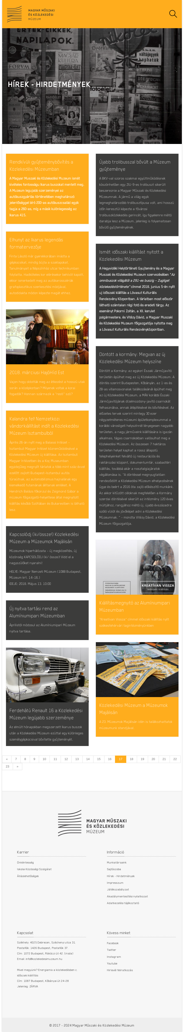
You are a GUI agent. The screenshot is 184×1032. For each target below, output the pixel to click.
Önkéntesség (25, 862)
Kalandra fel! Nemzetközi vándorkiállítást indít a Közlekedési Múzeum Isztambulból (44, 426)
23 (7, 766)
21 (164, 759)
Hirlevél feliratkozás (120, 970)
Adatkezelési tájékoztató (123, 903)
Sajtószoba (114, 869)
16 (109, 759)
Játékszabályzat (118, 889)
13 (77, 759)
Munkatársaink (117, 862)
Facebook (113, 943)
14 (88, 759)
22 (175, 759)
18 (131, 759)
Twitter (111, 949)
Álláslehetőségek (28, 876)
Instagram (114, 956)
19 (142, 759)
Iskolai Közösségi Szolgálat (34, 869)
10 (44, 759)
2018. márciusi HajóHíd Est (37, 372)
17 (120, 759)
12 (66, 759)
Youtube (112, 963)
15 (98, 759)
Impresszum (115, 882)
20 (153, 759)
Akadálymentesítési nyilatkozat (127, 896)
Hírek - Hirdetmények (121, 876)
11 (55, 759)
